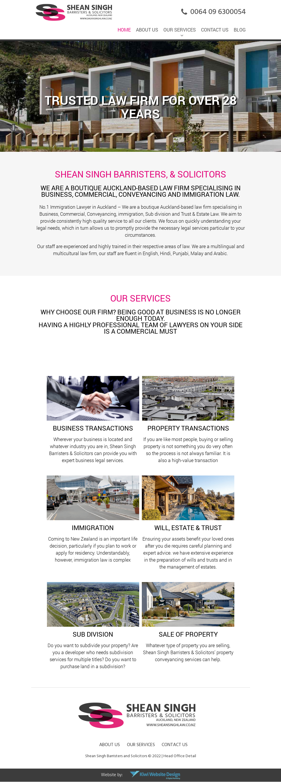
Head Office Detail (179, 756)
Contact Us (175, 744)
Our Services (141, 744)
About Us (109, 744)
